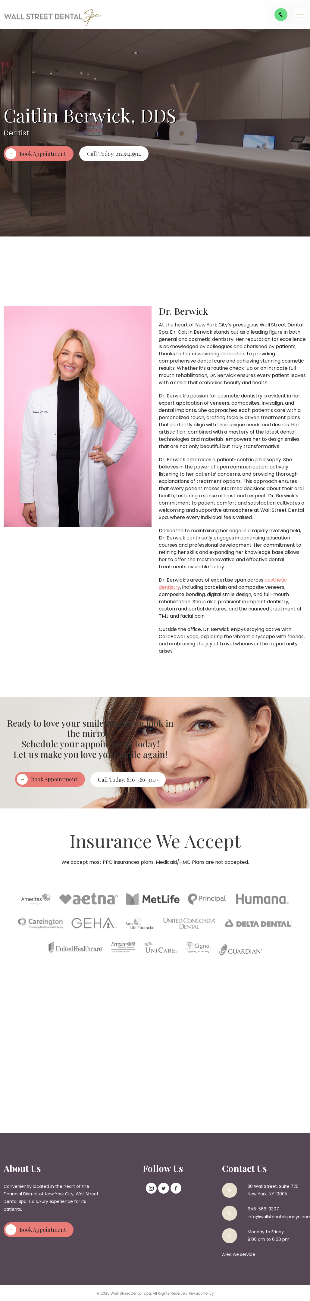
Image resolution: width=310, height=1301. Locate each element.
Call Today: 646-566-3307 (128, 779)
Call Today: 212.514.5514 (114, 153)
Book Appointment (43, 153)
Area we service (238, 1254)
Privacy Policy (201, 1292)
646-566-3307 (263, 1208)
